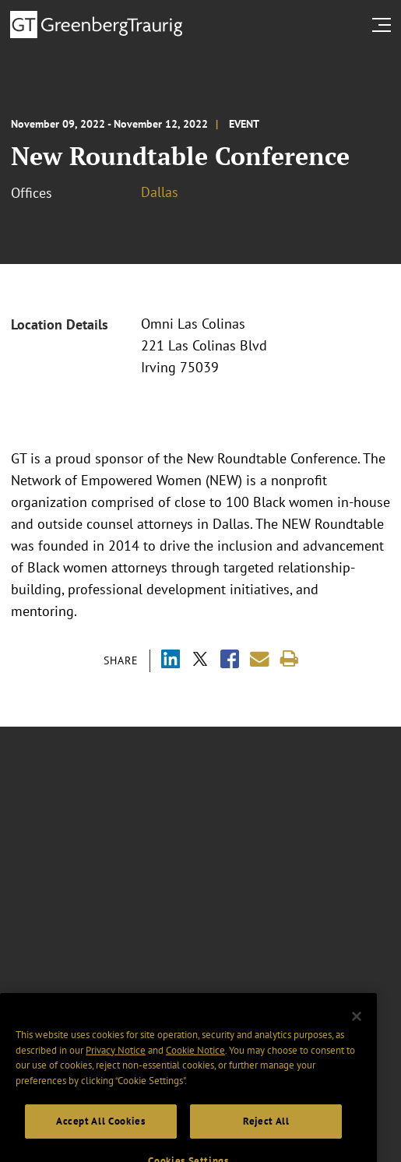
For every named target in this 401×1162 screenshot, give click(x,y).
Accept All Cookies (101, 1136)
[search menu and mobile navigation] (384, 25)
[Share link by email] (259, 659)
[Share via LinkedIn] (170, 661)
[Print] (289, 659)
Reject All (266, 1136)
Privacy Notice (116, 1064)
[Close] (356, 1030)
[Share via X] (200, 661)
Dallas (159, 192)
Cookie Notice (195, 1064)
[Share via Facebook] (229, 661)
